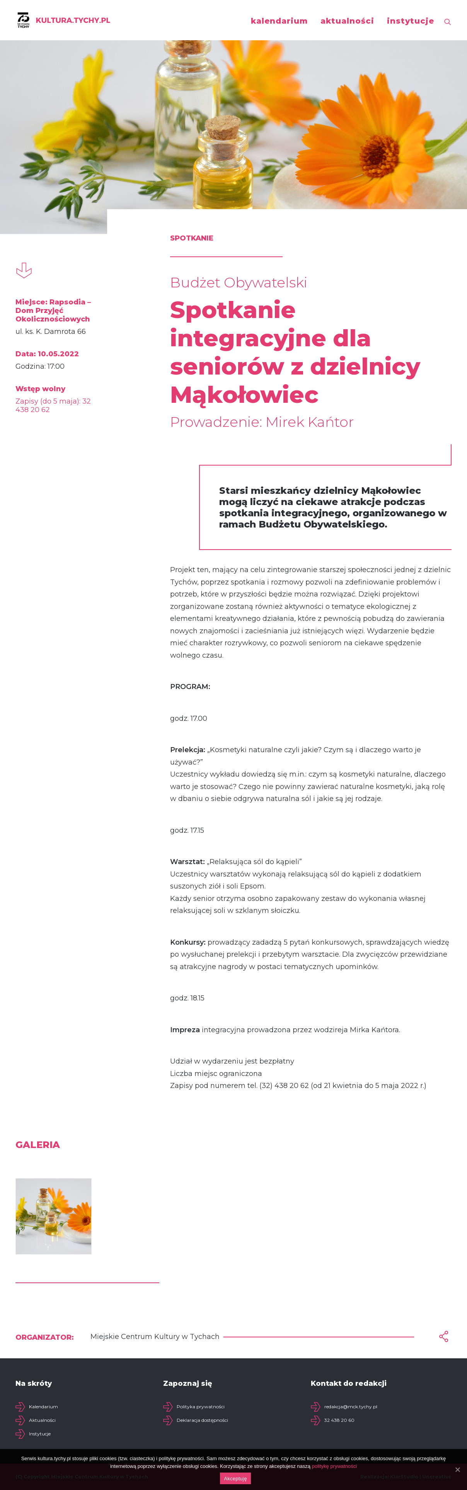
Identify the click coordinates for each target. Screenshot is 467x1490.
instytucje (410, 21)
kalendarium (279, 21)
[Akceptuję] (457, 1469)
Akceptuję (235, 1478)
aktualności (347, 21)
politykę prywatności (334, 1466)
